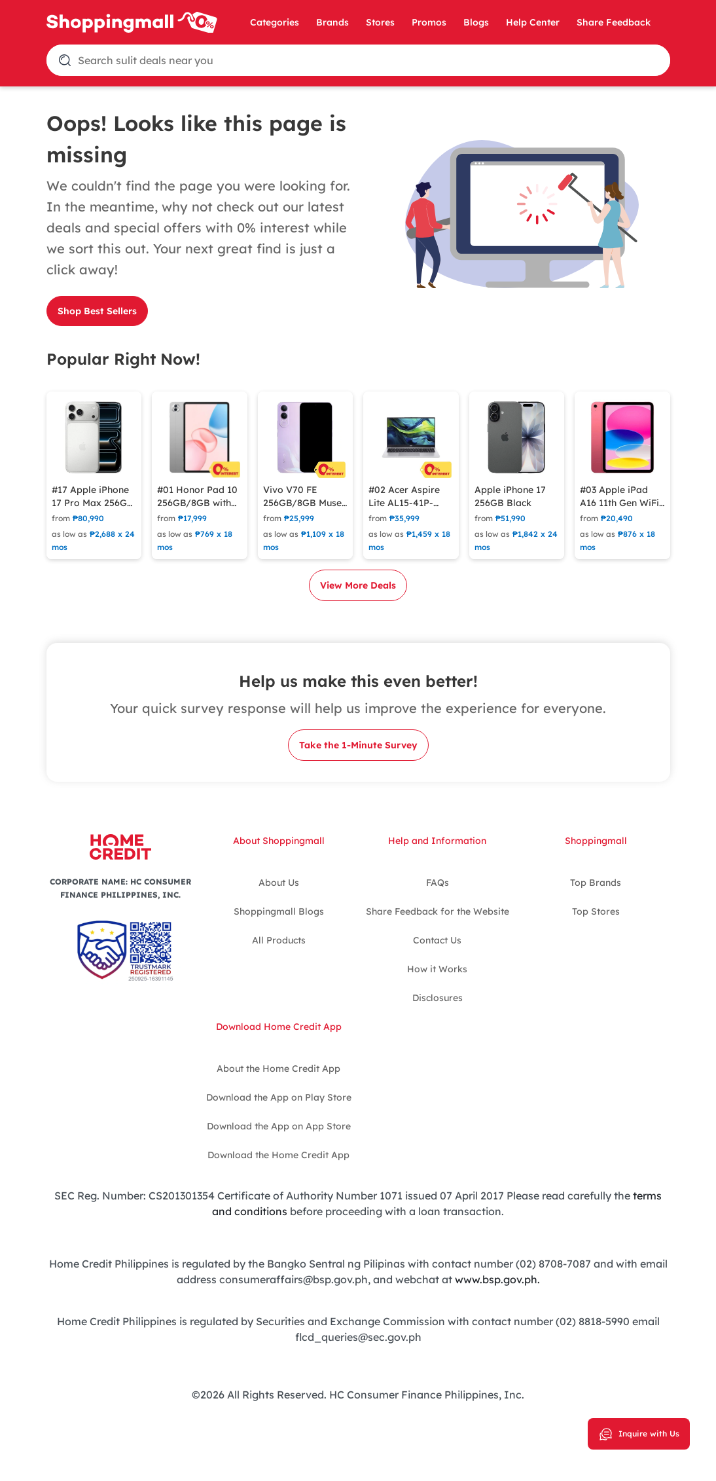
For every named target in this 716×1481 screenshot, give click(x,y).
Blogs (476, 22)
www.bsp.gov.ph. (497, 1279)
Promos (429, 22)
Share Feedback (614, 22)
